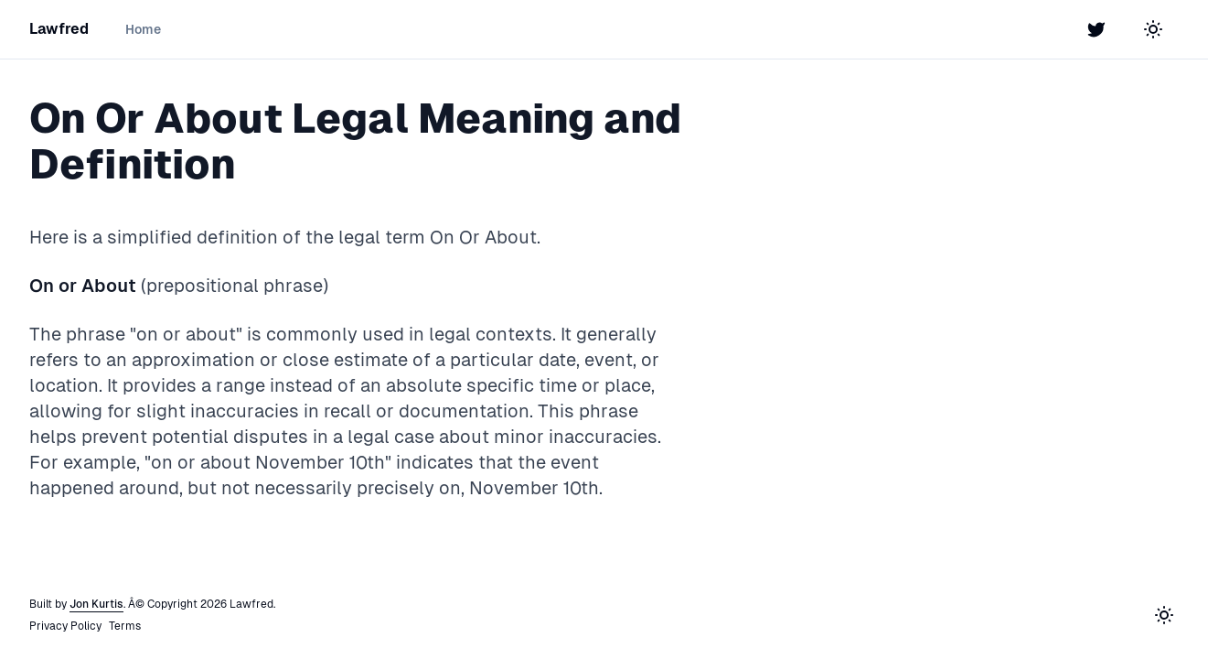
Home (143, 29)
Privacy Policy (65, 626)
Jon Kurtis (96, 604)
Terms (125, 626)
